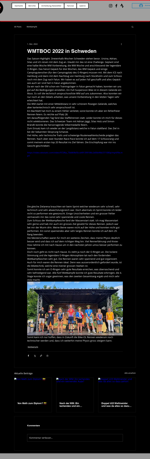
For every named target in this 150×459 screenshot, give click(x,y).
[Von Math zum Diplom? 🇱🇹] (33, 388)
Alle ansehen (130, 373)
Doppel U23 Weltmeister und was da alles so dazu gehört (115, 404)
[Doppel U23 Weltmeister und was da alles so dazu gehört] (117, 388)
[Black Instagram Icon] (110, 5)
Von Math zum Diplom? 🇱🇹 (31, 403)
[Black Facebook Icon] (116, 5)
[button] (132, 27)
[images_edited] (122, 5)
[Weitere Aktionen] (121, 43)
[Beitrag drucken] (47, 355)
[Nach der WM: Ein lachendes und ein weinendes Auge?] (75, 388)
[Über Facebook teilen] (28, 355)
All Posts (17, 26)
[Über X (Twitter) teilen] (34, 355)
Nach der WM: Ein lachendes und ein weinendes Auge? (69, 404)
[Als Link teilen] (41, 355)
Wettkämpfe (32, 26)
